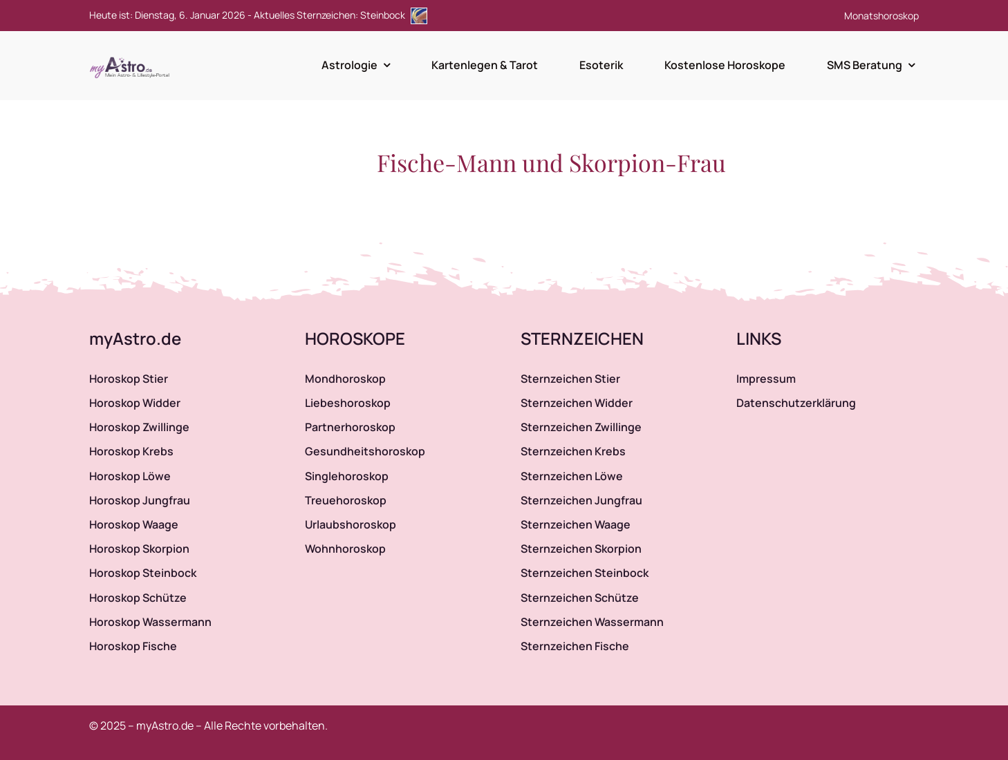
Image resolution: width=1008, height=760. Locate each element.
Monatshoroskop (881, 15)
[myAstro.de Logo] (132, 57)
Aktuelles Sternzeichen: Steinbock (340, 14)
